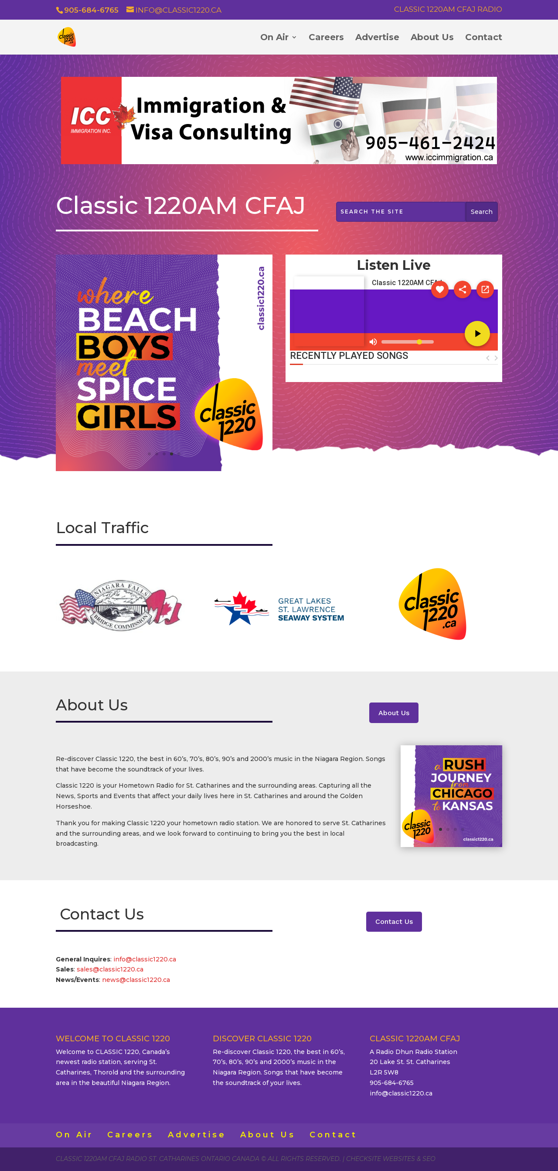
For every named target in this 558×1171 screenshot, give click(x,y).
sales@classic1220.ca (111, 969)
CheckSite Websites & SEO (391, 1159)
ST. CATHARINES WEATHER (394, 421)
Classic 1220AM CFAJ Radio (448, 10)
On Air (274, 38)
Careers (326, 38)
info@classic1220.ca (144, 959)
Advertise (377, 38)
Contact (483, 38)
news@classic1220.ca (136, 980)
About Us (432, 38)
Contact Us (394, 921)
